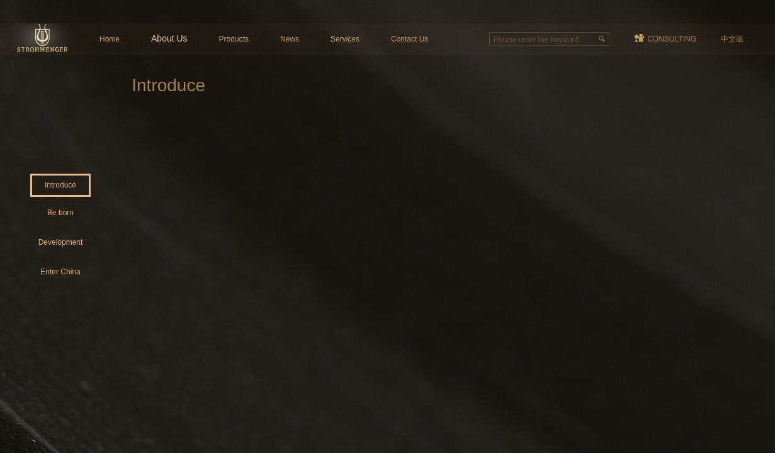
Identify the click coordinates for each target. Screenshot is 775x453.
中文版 (732, 39)
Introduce (60, 185)
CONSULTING (671, 39)
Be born (60, 212)
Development (60, 242)
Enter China (60, 271)
